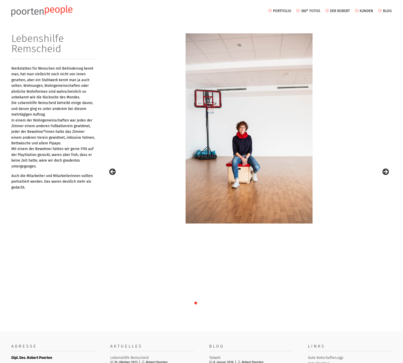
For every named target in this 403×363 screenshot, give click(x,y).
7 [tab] (231, 208)
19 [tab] (302, 208)
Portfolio (282, 11)
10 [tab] (249, 208)
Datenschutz (331, 357)
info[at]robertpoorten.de (34, 332)
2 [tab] (201, 208)
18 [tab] (296, 208)
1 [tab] (195, 208)
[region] (249, 128)
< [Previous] (113, 124)
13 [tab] (266, 208)
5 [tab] (219, 208)
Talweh (215, 262)
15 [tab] (278, 208)
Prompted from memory (228, 291)
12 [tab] (260, 208)
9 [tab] (243, 208)
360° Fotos (310, 11)
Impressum (310, 357)
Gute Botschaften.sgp (325, 262)
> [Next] (385, 124)
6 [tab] (225, 208)
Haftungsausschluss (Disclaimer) (367, 357)
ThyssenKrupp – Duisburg (130, 285)
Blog (387, 11)
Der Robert (340, 11)
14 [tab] (272, 208)
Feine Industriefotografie (130, 274)
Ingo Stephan (318, 268)
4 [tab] (213, 208)
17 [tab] (290, 208)
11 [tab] (254, 208)
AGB (296, 357)
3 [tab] (207, 208)
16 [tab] (284, 208)
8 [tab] (237, 208)
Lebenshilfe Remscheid (129, 262)
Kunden (366, 11)
